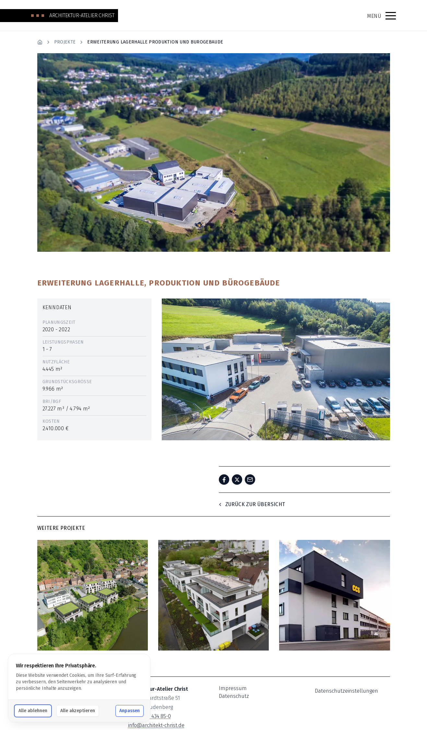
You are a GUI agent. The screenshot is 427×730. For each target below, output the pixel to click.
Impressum (233, 688)
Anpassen (129, 710)
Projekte (65, 42)
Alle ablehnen (32, 710)
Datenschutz (234, 696)
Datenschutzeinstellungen (346, 691)
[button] (390, 15)
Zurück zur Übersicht (251, 504)
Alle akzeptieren (77, 710)
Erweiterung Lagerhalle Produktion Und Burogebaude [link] (155, 42)
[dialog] (79, 688)
